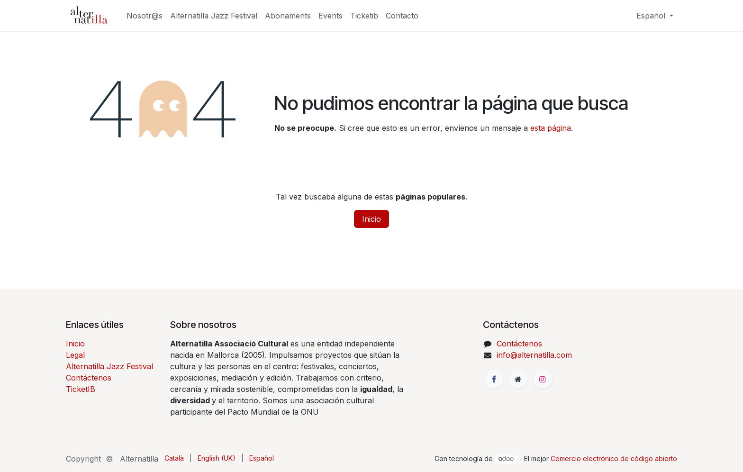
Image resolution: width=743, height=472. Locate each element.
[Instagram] (542, 379)
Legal (75, 355)
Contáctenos (88, 377)
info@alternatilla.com (534, 355)
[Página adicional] (518, 379)
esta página (550, 128)
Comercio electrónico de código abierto (614, 458)
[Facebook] (493, 379)
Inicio (371, 219)
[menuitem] (144, 15)
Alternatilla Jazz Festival (109, 366)
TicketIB (80, 389)
